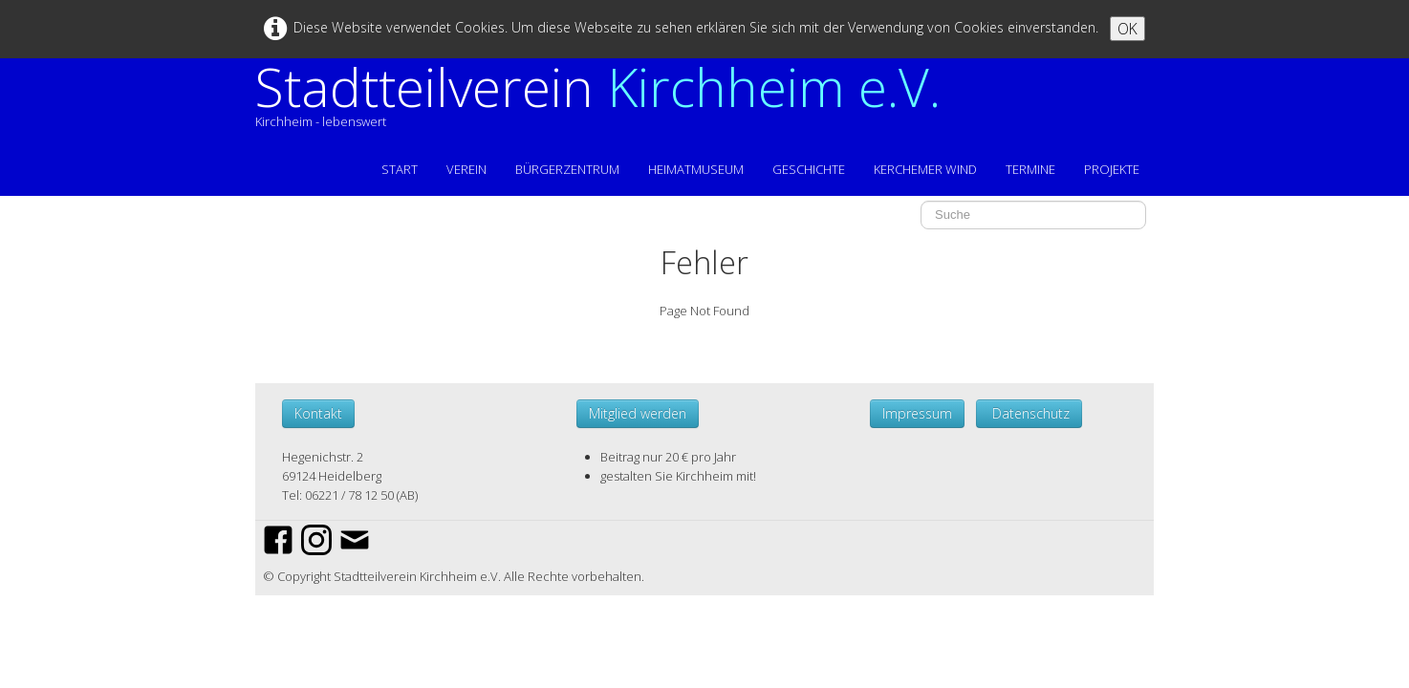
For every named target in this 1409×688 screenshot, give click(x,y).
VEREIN (466, 169)
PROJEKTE (1111, 169)
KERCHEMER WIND (925, 169)
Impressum (917, 413)
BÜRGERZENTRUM (567, 169)
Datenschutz (1029, 413)
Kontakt (318, 413)
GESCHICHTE (808, 169)
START (399, 169)
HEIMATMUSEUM (696, 169)
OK (1127, 28)
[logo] (605, 104)
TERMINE (1030, 169)
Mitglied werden (637, 413)
